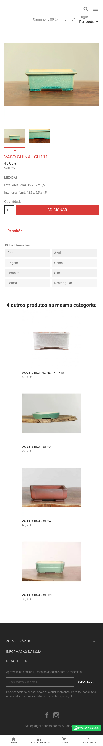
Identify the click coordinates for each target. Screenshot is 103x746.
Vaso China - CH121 (37, 595)
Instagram (56, 715)
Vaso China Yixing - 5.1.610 (43, 373)
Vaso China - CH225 (37, 447)
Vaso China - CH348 (37, 521)
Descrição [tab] (15, 231)
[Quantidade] (9, 209)
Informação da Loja (23, 652)
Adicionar (57, 209)
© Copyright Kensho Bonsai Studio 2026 (51, 726)
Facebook (47, 715)
